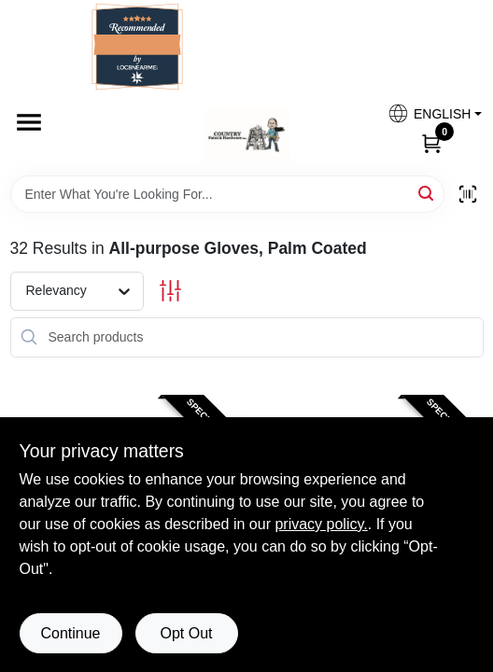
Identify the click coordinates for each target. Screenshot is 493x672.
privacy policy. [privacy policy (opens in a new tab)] (321, 524)
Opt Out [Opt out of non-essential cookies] (186, 633)
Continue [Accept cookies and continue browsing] (70, 633)
